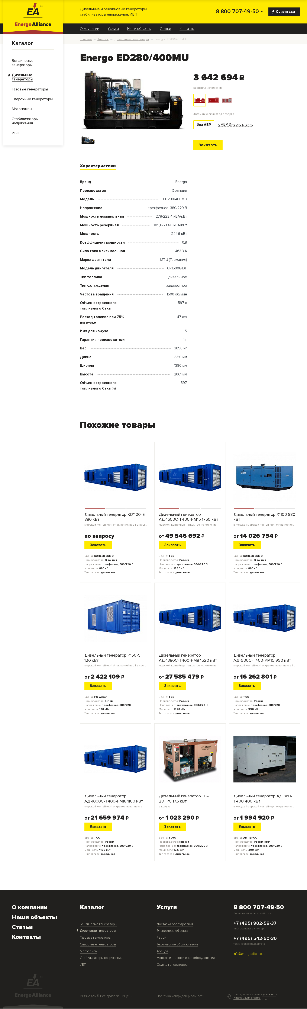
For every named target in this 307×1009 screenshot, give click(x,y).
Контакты (187, 29)
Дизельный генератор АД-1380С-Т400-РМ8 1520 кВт (190, 660)
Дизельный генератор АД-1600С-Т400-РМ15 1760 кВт (190, 520)
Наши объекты (139, 29)
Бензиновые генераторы (98, 925)
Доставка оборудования (175, 925)
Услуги (113, 29)
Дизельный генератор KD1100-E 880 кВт (115, 520)
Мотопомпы (88, 952)
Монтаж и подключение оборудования (186, 958)
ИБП (83, 965)
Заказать (208, 145)
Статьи (165, 29)
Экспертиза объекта (172, 931)
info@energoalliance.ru (249, 954)
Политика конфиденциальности (180, 996)
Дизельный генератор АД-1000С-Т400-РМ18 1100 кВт (115, 801)
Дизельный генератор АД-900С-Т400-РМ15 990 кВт (264, 660)
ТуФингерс (269, 995)
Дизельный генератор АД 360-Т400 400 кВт (264, 801)
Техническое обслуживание (177, 945)
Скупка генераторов (172, 965)
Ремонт (162, 938)
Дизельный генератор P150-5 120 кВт (115, 660)
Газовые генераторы (95, 938)
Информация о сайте (247, 998)
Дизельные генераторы (98, 931)
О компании (89, 29)
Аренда (162, 952)
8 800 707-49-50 (237, 11)
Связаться (283, 11)
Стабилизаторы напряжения (101, 958)
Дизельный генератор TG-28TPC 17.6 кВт (190, 801)
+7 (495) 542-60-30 (255, 939)
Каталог (22, 43)
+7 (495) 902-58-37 (255, 924)
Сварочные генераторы (98, 945)
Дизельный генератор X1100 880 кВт (264, 520)
